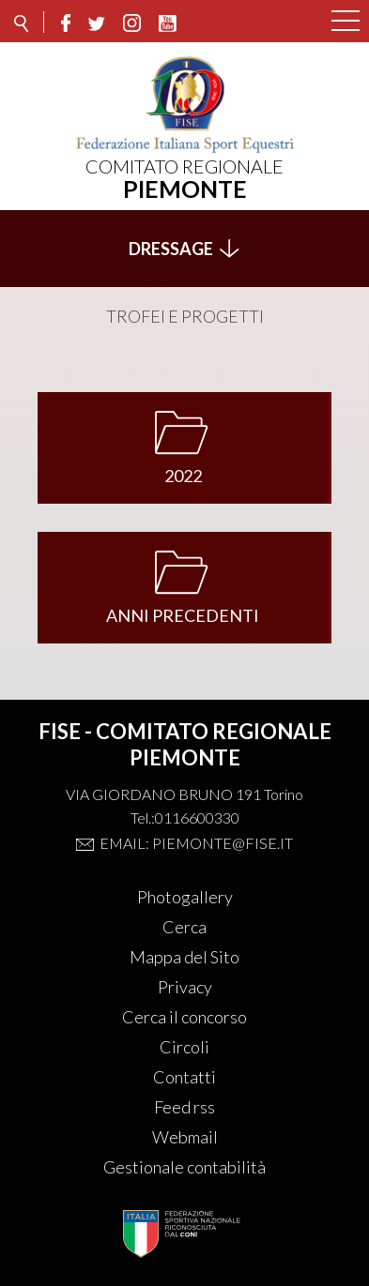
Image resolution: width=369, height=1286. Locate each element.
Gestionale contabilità (184, 1167)
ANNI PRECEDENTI (182, 615)
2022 (183, 475)
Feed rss (184, 1107)
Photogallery (185, 896)
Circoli (184, 1046)
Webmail (185, 1137)
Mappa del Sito (184, 956)
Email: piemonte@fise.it (196, 843)
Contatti (184, 1077)
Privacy (185, 986)
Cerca (184, 926)
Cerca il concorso (184, 1016)
